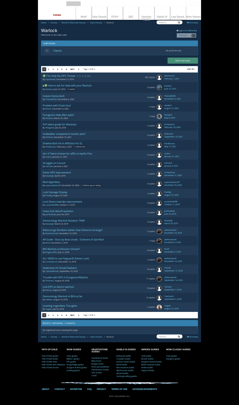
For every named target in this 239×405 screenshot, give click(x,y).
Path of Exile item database (53, 365)
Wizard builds (122, 373)
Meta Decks (96, 361)
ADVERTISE (76, 389)
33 (88, 76)
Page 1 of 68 (89, 69)
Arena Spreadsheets (100, 367)
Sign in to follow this (188, 30)
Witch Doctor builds (125, 370)
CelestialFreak (52, 271)
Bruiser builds (147, 359)
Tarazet (167, 287)
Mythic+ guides (73, 359)
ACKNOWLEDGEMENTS (144, 389)
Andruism (168, 134)
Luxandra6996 (52, 205)
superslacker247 (53, 185)
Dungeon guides (173, 359)
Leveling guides (73, 370)
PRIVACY (101, 389)
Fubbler (48, 299)
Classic (57, 51)
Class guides (72, 356)
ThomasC (49, 281)
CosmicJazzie (51, 262)
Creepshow (169, 172)
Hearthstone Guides (100, 370)
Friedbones (50, 147)
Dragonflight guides (75, 365)
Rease (48, 109)
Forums (55, 22)
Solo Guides (96, 373)
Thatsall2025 (51, 99)
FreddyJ (48, 195)
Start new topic (182, 60)
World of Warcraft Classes (75, 22)
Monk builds (121, 365)
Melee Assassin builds (150, 365)
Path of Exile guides (50, 356)
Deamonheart (51, 233)
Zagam (48, 309)
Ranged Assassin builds (151, 362)
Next (72, 70)
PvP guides (71, 362)
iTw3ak (167, 268)
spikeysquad (170, 230)
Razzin (48, 290)
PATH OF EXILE (50, 350)
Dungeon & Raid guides (77, 368)
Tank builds (146, 356)
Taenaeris (169, 296)
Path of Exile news (49, 362)
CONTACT (60, 389)
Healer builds (147, 368)
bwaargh (49, 176)
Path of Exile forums (50, 368)
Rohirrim (49, 137)
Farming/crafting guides (126, 376)
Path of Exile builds (50, 359)
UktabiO (168, 105)
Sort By (191, 69)
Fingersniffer (51, 252)
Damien (49, 89)
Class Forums (97, 22)
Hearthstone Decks (99, 358)
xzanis (48, 157)
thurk (47, 243)
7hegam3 (49, 128)
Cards (94, 375)
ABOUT (45, 389)
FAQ (89, 389)
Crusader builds (123, 359)
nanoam (49, 166)
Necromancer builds (125, 368)
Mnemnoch (169, 76)
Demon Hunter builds (125, 362)
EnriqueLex (169, 124)
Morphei (49, 118)
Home (45, 22)
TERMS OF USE (119, 389)
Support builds (147, 370)
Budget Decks (97, 364)
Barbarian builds (123, 356)
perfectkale (50, 214)
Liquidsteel (50, 79)
